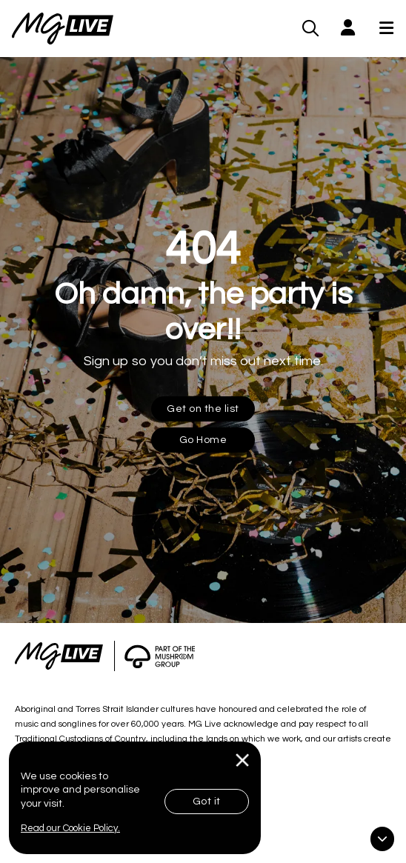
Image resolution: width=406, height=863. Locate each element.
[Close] (243, 760)
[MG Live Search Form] (311, 28)
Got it (207, 801)
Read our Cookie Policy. (70, 828)
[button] (348, 29)
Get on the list (203, 409)
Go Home (203, 440)
